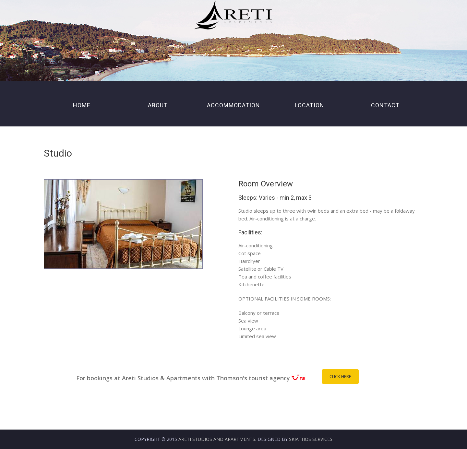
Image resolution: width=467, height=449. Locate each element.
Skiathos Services (310, 439)
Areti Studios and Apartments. (217, 439)
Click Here (340, 376)
